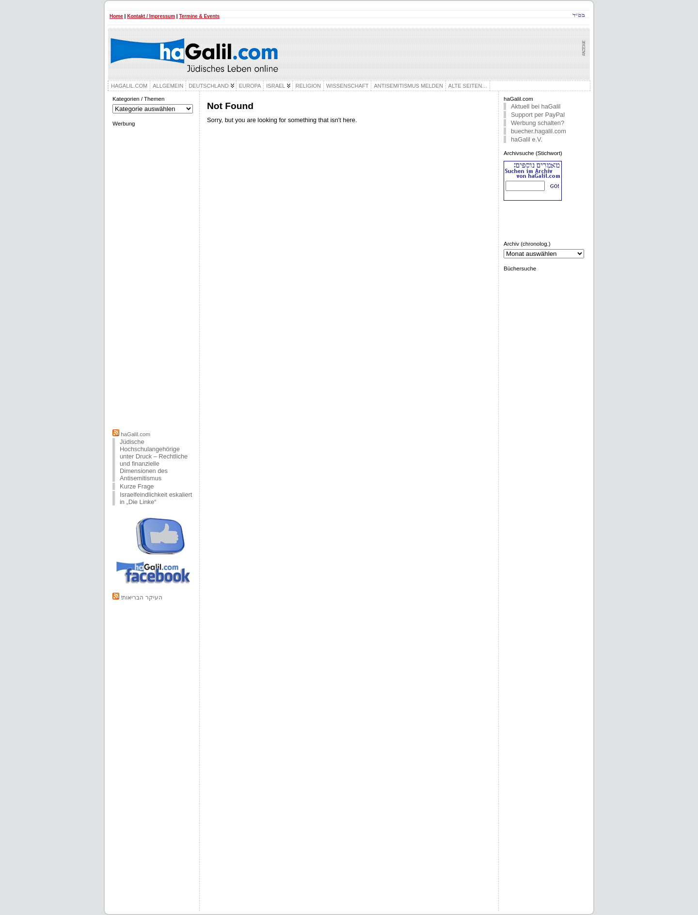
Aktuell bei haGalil (535, 106)
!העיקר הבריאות (141, 597)
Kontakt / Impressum (151, 16)
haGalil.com (135, 434)
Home (116, 16)
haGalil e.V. (526, 139)
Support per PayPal (538, 114)
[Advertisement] (153, 276)
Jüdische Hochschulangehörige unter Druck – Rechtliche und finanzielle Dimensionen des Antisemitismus (154, 460)
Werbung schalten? (537, 122)
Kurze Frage (137, 486)
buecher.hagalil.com (538, 131)
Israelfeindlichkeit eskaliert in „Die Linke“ (156, 498)
